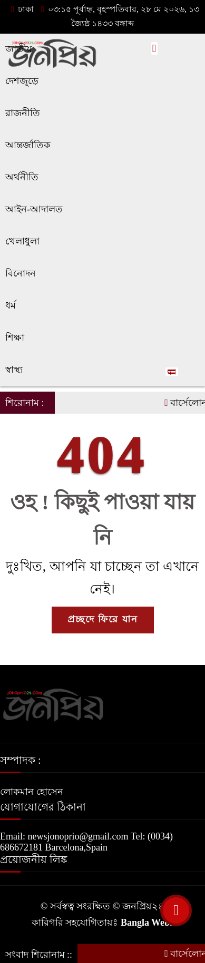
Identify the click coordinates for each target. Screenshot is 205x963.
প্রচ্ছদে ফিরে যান (102, 619)
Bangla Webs (147, 922)
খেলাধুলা (22, 241)
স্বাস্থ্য (14, 369)
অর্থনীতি (21, 177)
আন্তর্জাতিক (28, 145)
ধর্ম (10, 305)
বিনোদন (20, 273)
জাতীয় (18, 49)
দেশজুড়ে (21, 81)
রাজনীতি (22, 113)
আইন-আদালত (34, 209)
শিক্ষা (14, 337)
